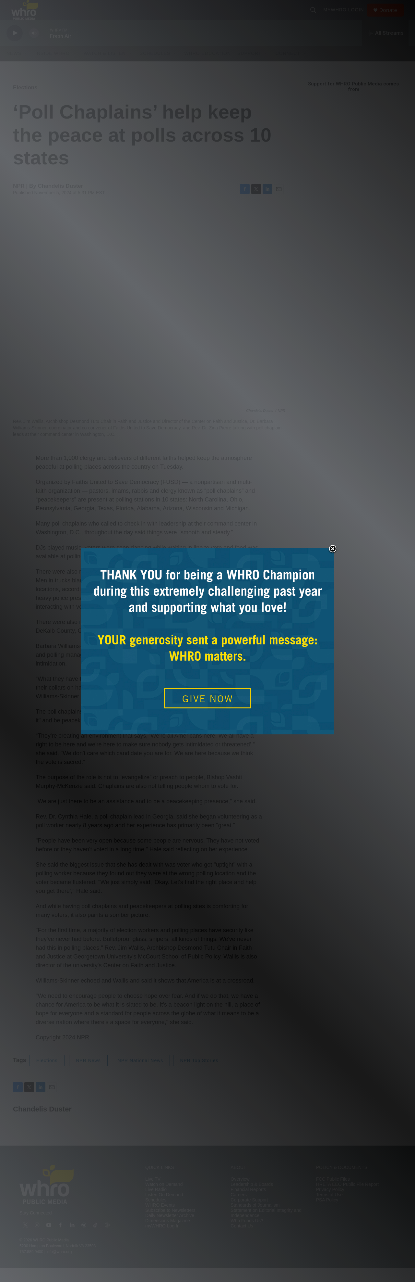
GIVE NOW (207, 698)
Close (333, 549)
